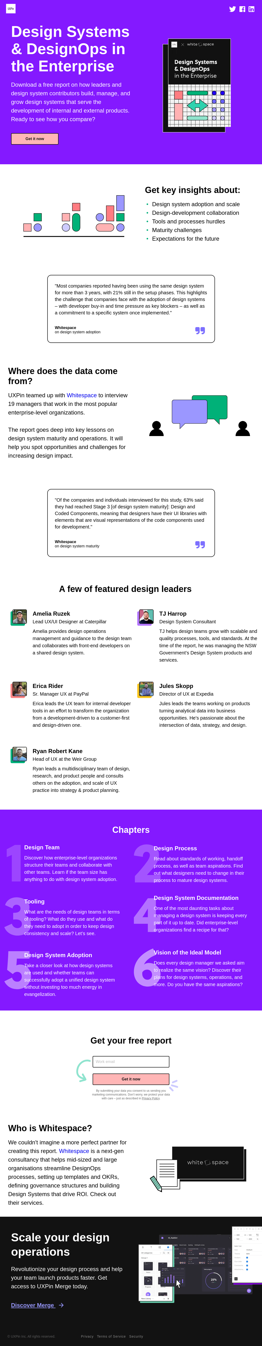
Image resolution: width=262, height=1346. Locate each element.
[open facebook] (242, 10)
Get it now (34, 139)
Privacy (87, 1336)
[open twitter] (233, 10)
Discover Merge (36, 1305)
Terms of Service (111, 1336)
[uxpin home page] (11, 10)
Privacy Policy (151, 1098)
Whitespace (82, 395)
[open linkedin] (251, 10)
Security (136, 1336)
